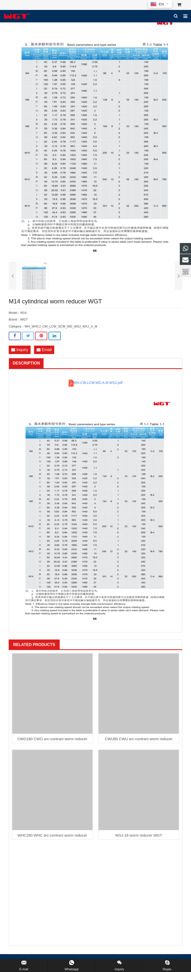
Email (44, 350)
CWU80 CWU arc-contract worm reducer (139, 739)
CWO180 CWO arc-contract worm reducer (52, 739)
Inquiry (19, 350)
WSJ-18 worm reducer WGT (138, 835)
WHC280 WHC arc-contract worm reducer (52, 835)
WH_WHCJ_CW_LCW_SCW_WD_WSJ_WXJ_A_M (61, 326)
